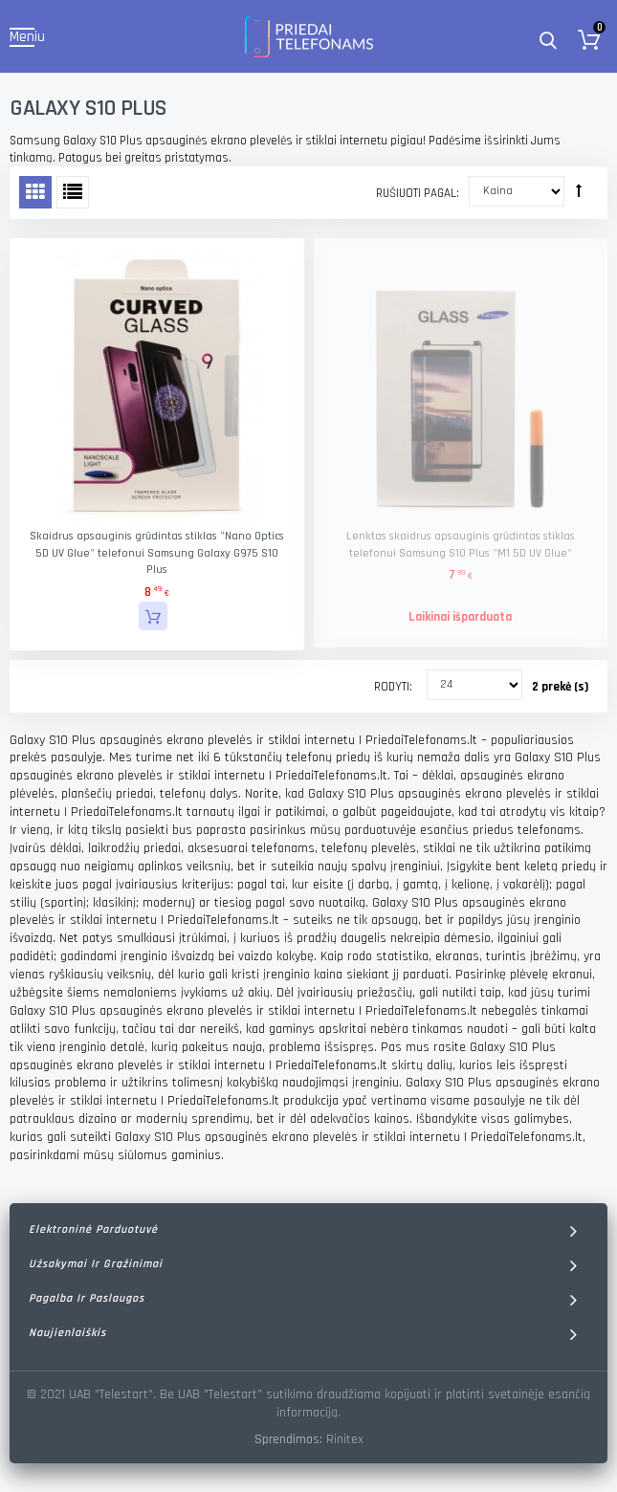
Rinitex (345, 1439)
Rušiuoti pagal (416, 193)
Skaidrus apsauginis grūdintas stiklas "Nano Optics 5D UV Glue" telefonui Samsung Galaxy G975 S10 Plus (157, 553)
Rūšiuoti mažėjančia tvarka (578, 190)
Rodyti (391, 686)
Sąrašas (72, 192)
